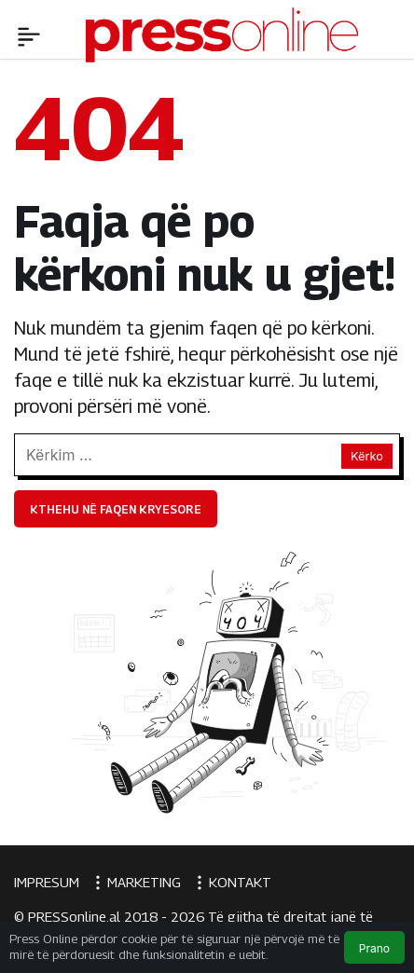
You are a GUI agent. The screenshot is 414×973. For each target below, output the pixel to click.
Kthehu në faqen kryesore (115, 509)
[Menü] (29, 34)
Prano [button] (374, 948)
